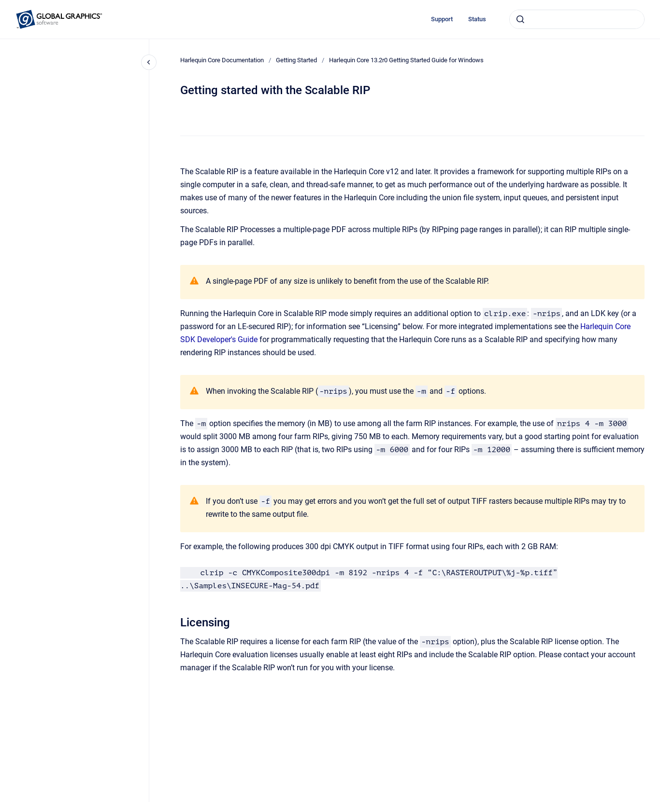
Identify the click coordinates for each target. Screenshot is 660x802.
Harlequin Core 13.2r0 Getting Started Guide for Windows (406, 60)
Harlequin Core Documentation (222, 60)
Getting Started (296, 60)
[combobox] (577, 19)
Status (477, 19)
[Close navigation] (149, 62)
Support (442, 19)
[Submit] (520, 19)
